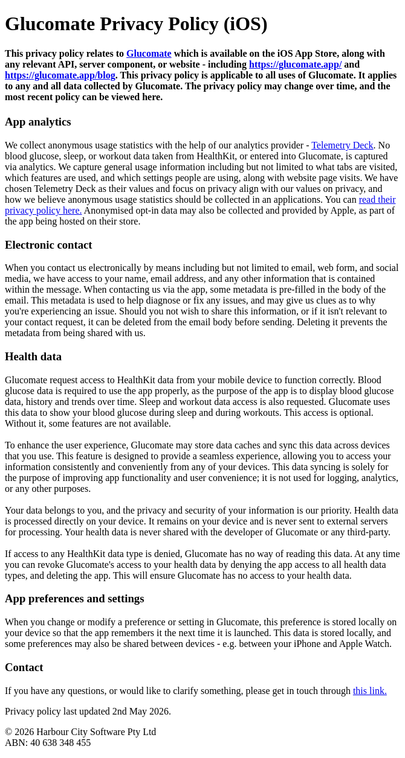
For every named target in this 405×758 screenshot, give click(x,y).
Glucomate (149, 53)
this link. (370, 691)
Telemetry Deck (342, 145)
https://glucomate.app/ (295, 64)
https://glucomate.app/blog (60, 75)
